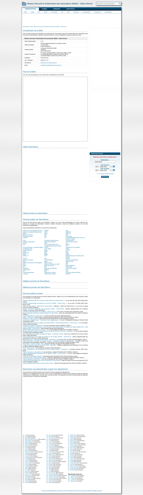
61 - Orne (48, 471)
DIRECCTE (26, 253)
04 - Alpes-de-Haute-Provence (30, 439)
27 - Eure (25, 470)
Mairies (44, 9)
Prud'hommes (26, 269)
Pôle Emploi (69, 267)
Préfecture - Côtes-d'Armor (30, 318)
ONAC (24, 265)
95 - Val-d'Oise (71, 470)
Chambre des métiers (50, 242)
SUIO (67, 271)
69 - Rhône (49, 482)
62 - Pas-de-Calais (51, 472)
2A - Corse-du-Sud (27, 474)
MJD (67, 262)
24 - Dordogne (26, 465)
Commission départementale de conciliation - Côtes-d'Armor (39, 311)
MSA (24, 264)
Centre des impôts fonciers (51, 240)
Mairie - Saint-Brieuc (28, 317)
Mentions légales (92, 491)
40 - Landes (49, 442)
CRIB (45, 250)
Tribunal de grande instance (73, 272)
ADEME (46, 230)
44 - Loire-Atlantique (51, 447)
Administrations (30, 9)
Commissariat (108, 12)
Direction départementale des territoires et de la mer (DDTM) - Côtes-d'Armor (44, 303)
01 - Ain (25, 435)
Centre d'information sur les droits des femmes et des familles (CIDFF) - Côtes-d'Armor (47, 336)
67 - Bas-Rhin (49, 479)
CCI (45, 237)
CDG (24, 240)
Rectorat (46, 269)
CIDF (45, 243)
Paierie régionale (70, 265)
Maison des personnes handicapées (32, 262)
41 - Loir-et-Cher (50, 443)
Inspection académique (72, 260)
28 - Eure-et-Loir (27, 471)
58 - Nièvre (49, 467)
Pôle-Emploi (54, 12)
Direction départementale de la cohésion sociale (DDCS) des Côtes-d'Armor (43, 300)
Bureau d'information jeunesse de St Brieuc (34, 329)
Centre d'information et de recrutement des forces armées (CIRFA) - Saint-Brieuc (45, 349)
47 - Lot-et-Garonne (51, 451)
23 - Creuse (26, 464)
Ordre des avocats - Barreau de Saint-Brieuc (34, 357)
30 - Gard (25, 476)
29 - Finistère (26, 472)
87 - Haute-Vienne (72, 458)
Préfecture (76, 12)
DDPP (46, 251)
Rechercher (105, 177)
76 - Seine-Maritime (73, 443)
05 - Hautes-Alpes (27, 440)
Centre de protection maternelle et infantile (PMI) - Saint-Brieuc (40, 345)
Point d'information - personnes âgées (33, 247)
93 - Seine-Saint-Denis (73, 467)
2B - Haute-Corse (27, 475)
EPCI (68, 12)
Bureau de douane (28, 236)
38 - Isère (48, 439)
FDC (45, 258)
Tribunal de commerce (50, 274)
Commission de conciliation (73, 247)
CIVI (67, 246)
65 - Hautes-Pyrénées (51, 476)
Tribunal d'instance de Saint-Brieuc (32, 352)
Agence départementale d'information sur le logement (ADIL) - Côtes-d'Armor (44, 353)
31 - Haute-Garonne (28, 478)
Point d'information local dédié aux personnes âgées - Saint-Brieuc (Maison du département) (48, 341)
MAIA (42, 41)
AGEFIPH (68, 232)
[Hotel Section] (55, 179)
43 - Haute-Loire (50, 446)
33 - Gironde (26, 481)
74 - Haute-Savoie (72, 440)
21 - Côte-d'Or (26, 461)
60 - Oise (48, 470)
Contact (100, 491)
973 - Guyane (71, 478)
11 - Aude (25, 449)
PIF (24, 267)
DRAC (67, 253)
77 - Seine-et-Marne (73, 444)
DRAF (24, 254)
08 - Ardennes (26, 444)
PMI (62, 12)
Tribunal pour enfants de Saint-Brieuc (33, 325)
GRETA (68, 258)
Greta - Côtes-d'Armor (29, 348)
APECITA (68, 233)
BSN (67, 235)
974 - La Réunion (72, 479)
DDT (67, 251)
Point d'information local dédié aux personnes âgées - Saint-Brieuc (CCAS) (43, 334)
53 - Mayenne (49, 460)
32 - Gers (25, 479)
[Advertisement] (71, 19)
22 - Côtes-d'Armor (27, 463)
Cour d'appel (47, 248)
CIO (24, 244)
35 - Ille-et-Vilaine (50, 435)
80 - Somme (71, 449)
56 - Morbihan (49, 464)
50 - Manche (49, 456)
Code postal (70, 9)
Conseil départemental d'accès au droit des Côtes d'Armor (38, 363)
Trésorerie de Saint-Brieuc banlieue (32, 356)
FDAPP (25, 258)
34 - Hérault (26, 482)
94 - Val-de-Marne (72, 468)
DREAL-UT (26, 255)
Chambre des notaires (71, 242)
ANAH (46, 233)
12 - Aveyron (26, 450)
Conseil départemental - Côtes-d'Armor (33, 316)
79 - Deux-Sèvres (72, 447)
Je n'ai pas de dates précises (106, 173)
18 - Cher (25, 458)
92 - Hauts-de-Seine (73, 465)
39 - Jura (48, 440)
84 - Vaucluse (71, 454)
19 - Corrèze (26, 460)
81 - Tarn (70, 450)
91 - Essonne (71, 464)
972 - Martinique (72, 476)
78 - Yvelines (71, 446)
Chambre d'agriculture (29, 242)
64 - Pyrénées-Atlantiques (52, 475)
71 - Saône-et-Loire (72, 436)
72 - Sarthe (70, 437)
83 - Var (70, 453)
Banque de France (28, 235)
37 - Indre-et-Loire (50, 437)
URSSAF (68, 274)
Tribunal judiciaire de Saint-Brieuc (32, 359)
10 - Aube (25, 447)
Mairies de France (74, 491)
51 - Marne (49, 457)
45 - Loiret (48, 449)
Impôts (45, 12)
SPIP (45, 271)
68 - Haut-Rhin (50, 481)
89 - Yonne (70, 461)
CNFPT (46, 247)
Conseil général (70, 240)
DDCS (24, 251)
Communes (56, 9)
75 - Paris (70, 442)
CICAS (25, 243)
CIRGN (68, 244)
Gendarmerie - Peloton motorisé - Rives (33, 343)
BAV (45, 235)
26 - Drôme (25, 468)
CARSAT (25, 237)
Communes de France (63, 491)
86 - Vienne (71, 457)
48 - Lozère (49, 453)
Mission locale (48, 262)
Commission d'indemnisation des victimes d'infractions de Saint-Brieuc (41, 360)
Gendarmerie (97, 12)
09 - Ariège (25, 446)
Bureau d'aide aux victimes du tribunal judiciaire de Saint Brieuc (40, 313)
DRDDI (46, 254)
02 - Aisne (25, 436)
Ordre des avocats (49, 265)
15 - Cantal (25, 454)
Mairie (25, 12)
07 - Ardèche (26, 443)
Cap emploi (69, 236)
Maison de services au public (52, 264)
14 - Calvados (26, 453)
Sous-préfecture (86, 12)
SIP (24, 271)
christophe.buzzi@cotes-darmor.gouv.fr (51, 65)
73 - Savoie (71, 439)
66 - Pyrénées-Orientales (52, 478)
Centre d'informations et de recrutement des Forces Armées (52, 245)
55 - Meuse (49, 463)
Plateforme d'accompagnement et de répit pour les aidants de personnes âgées (32, 232)
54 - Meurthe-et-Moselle (52, 461)
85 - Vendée (71, 456)
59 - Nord (48, 468)
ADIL (67, 230)
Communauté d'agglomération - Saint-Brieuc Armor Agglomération (40, 320)
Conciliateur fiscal (27, 248)
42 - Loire (48, 444)
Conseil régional (27, 250)
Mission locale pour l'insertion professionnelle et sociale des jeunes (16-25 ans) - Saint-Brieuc (48, 331)
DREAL (68, 254)
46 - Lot (48, 450)
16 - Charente (26, 456)
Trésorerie (25, 274)
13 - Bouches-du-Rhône (29, 451)
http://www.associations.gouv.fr (49, 62)
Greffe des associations (50, 268)
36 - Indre (48, 436)
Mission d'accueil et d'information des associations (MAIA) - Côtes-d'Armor (43, 309)
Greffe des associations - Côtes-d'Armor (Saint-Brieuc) (37, 306)
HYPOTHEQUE (48, 260)
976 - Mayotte (71, 481)
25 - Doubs (25, 467)
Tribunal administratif (28, 272)
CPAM (32, 12)
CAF (39, 12)
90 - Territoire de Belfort (73, 463)
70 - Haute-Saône (72, 435)
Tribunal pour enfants (50, 272)
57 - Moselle (49, 465)
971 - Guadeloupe (72, 475)
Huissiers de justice (28, 260)
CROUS (68, 250)
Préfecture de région (71, 268)
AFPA (45, 232)
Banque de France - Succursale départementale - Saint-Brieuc (39, 339)
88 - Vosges (71, 460)
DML (45, 253)
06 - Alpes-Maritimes (28, 442)
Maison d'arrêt (69, 261)
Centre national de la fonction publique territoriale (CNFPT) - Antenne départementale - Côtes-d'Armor (50, 323)
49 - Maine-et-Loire (51, 454)
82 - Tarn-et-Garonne (73, 451)
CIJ (66, 243)
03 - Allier (25, 437)
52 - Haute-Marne (50, 458)
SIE (67, 269)
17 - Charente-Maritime (28, 457)
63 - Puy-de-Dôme (50, 474)
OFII (67, 264)
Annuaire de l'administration (49, 491)
